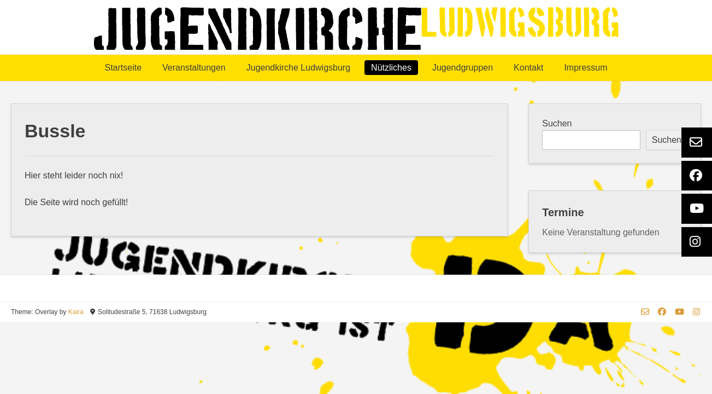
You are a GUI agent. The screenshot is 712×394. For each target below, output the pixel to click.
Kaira (76, 312)
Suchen (557, 123)
